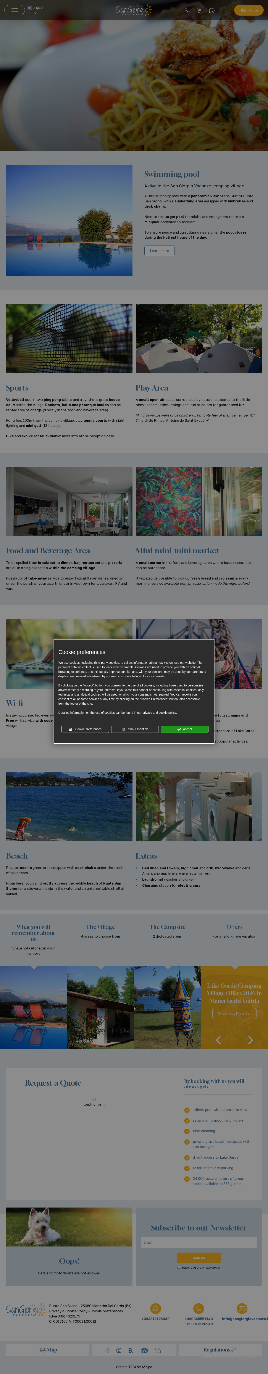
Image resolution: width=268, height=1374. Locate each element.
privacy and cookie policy (159, 712)
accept (184, 729)
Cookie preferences (85, 729)
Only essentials (135, 729)
